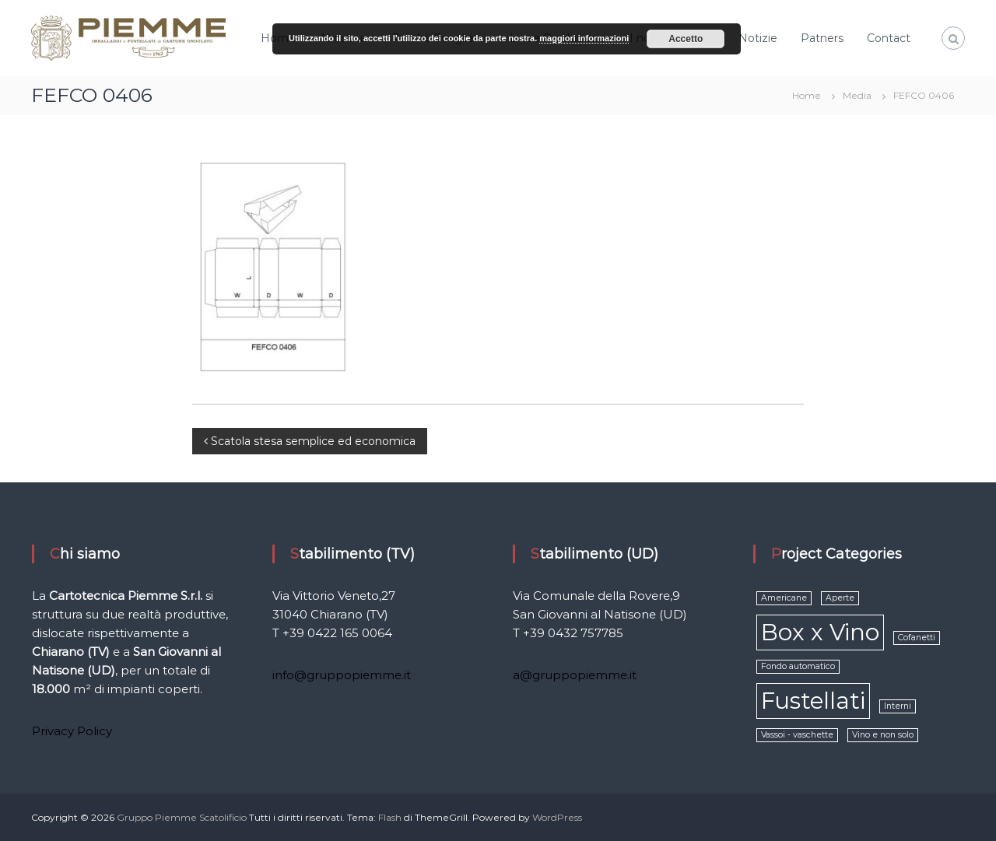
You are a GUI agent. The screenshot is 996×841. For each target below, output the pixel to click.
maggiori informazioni (584, 38)
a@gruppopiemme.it (575, 675)
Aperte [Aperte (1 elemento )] (840, 598)
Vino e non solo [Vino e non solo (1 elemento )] (883, 735)
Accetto (685, 38)
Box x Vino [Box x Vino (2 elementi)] (820, 632)
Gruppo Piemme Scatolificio (183, 817)
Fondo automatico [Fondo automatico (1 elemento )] (798, 666)
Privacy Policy (72, 731)
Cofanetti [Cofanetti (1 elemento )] (916, 638)
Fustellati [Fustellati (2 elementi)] (813, 700)
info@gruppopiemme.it (341, 675)
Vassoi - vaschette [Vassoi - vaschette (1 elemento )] (797, 735)
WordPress (557, 817)
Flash (390, 817)
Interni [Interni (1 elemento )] (897, 706)
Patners (822, 38)
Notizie (757, 38)
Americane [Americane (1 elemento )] (784, 598)
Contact (888, 38)
